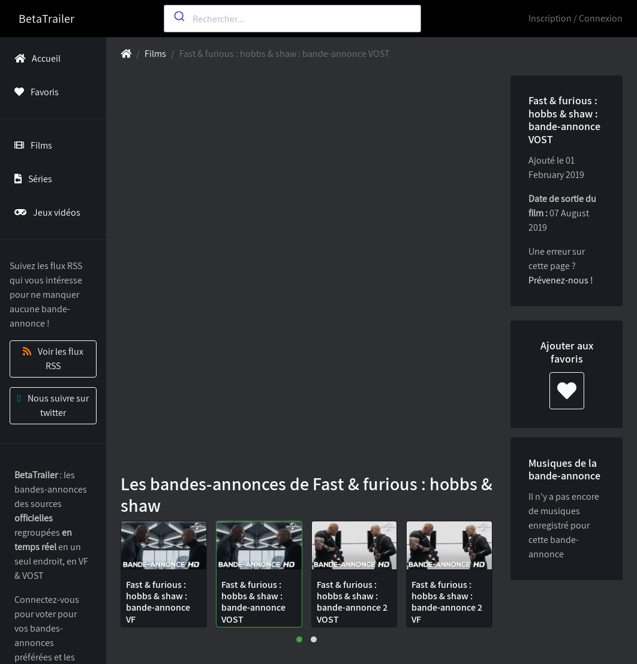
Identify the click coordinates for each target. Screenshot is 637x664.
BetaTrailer (46, 18)
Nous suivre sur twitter (53, 405)
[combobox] (292, 18)
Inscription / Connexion (575, 18)
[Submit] (178, 16)
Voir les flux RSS (53, 358)
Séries (31, 179)
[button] (299, 639)
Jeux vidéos (45, 212)
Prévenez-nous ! (560, 280)
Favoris (34, 92)
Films (31, 145)
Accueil (35, 58)
